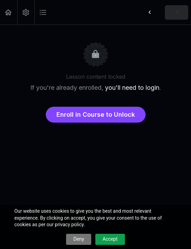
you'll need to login (132, 87)
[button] (8, 12)
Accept (110, 239)
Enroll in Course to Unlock (95, 114)
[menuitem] (25, 12)
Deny (78, 239)
